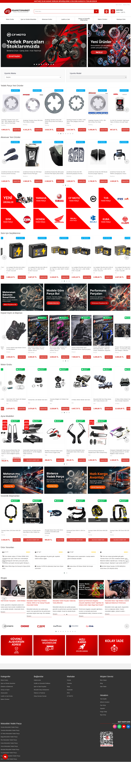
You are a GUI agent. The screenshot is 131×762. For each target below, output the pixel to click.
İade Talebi (103, 686)
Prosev (25, 352)
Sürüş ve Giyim (5, 689)
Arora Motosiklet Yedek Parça (9, 746)
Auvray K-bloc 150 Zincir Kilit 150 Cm (41, 531)
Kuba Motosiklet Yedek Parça (9, 743)
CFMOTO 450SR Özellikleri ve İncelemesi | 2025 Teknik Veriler (10, 602)
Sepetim (102, 708)
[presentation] (4, 45)
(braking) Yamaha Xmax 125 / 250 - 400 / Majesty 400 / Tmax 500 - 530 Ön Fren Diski (54, 121)
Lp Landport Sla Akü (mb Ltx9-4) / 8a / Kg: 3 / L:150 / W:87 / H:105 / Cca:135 (119, 269)
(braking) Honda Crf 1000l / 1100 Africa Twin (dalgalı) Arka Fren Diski (119, 121)
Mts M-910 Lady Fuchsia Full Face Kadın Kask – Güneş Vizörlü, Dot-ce (118, 348)
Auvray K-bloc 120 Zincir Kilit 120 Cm (63, 531)
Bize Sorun (119, 4)
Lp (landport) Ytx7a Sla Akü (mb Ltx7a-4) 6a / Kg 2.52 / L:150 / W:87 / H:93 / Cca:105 (32, 269)
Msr (68, 403)
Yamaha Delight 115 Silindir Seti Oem (119, 400)
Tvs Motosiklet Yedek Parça (9, 752)
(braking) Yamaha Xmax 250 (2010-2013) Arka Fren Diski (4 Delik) (97, 121)
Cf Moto (25, 124)
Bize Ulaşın (103, 680)
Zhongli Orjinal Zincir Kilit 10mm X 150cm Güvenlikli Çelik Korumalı (106, 531)
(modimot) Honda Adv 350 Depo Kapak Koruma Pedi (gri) (76, 172)
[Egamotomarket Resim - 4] (114, 198)
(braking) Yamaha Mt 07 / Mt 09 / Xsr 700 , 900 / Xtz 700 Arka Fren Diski (11, 121)
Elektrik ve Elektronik (7, 686)
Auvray (12, 535)
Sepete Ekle (17, 129)
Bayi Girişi (103, 715)
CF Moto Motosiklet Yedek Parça (10, 733)
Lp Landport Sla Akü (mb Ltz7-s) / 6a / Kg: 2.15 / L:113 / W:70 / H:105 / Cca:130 (54, 269)
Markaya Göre (121, 19)
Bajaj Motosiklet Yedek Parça (9, 736)
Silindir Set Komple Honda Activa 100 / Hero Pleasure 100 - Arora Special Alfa (10, 400)
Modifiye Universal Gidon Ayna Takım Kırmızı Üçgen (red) (97, 451)
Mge (46, 455)
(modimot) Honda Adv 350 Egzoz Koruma (10, 172)
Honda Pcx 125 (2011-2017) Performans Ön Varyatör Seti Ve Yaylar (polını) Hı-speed (10, 269)
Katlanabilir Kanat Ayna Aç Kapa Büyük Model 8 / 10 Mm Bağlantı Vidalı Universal (76, 451)
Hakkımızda (37, 680)
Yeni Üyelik (103, 699)
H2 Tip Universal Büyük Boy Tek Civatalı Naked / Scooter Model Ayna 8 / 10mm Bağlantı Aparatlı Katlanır (54, 451)
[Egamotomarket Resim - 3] (82, 198)
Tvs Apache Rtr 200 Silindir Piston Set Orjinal (31, 400)
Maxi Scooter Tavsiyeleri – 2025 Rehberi (39, 601)
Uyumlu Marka (10, 73)
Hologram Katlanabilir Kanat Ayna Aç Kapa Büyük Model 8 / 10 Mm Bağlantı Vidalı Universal (11, 451)
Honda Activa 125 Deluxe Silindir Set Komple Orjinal (113, 567)
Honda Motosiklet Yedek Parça (9, 727)
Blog (101, 683)
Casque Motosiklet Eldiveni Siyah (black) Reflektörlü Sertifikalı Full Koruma (54, 348)
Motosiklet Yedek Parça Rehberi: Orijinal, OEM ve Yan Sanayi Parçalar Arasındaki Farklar (64, 603)
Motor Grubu (10, 19)
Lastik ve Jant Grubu (7, 696)
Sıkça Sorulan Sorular (40, 696)
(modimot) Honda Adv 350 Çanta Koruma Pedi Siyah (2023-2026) (97, 172)
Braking (3, 125)
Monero (3, 404)
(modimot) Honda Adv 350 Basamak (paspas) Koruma (118, 172)
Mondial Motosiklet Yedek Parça (10, 749)
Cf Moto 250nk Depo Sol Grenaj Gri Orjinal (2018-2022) (49, 567)
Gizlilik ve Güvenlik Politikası (42, 683)
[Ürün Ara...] (96, 11)
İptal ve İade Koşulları (40, 686)
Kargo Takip (103, 711)
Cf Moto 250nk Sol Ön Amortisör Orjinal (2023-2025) (32, 121)
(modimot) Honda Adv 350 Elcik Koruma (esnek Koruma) (54, 172)
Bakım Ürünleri (102, 19)
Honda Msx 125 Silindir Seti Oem (97, 399)
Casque (47, 352)
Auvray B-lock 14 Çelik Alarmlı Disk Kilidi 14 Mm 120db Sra (84, 531)
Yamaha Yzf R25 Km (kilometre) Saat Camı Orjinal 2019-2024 (82, 567)
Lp (23, 272)
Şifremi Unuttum (104, 702)
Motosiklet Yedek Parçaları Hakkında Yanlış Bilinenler (90, 602)
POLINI (3, 272)
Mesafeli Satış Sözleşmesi (41, 689)
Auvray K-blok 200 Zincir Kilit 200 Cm (19, 531)
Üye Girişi (103, 705)
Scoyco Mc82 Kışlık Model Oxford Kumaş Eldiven (76, 348)
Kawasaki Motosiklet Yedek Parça (10, 756)
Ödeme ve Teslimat (39, 693)
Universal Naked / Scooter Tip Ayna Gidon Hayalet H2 (31, 451)
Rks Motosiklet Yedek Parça (9, 740)
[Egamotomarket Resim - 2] (49, 198)
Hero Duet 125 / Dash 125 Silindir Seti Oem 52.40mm (76, 400)
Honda (69, 680)
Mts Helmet (91, 352)
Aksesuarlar (4, 693)
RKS (68, 693)
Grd (2, 455)
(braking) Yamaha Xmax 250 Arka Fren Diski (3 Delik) (76, 121)
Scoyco (3, 352)
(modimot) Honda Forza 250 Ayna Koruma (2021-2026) (33, 172)
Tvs (24, 403)
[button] (34, 64)
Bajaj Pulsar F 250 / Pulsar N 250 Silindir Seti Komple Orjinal (54, 400)
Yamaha (69, 683)
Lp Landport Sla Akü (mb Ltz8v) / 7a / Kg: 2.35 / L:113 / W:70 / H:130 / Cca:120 (76, 269)
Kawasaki (70, 689)
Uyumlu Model (75, 73)
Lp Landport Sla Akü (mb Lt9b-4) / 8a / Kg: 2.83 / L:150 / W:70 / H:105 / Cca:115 (98, 269)
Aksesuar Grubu (47, 19)
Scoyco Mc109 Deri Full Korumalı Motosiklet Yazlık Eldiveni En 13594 (11, 348)
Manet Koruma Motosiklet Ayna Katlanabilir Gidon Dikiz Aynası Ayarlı (119, 451)
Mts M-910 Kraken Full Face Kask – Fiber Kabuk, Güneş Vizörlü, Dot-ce (96, 348)
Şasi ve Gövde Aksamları (28, 19)
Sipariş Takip (126, 4)
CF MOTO (70, 696)
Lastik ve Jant (65, 19)
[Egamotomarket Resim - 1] (109, 45)
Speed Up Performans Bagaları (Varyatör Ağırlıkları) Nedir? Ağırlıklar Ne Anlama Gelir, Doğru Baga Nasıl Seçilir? (117, 603)
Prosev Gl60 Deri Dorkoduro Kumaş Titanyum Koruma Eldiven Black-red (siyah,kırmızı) (32, 348)
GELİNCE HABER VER (76, 460)
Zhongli (99, 535)
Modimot (3, 176)
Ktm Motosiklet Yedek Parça (9, 759)
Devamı (29, 612)
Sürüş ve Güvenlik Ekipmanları (84, 19)
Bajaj (46, 403)
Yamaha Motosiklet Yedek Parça (10, 730)
